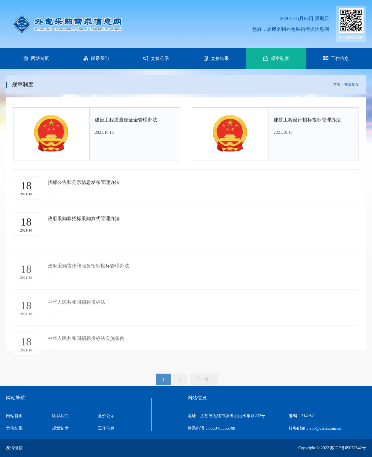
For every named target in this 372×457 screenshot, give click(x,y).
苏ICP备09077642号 (348, 448)
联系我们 (60, 416)
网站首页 (14, 416)
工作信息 (106, 428)
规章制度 (60, 428)
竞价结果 (14, 428)
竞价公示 (106, 416)
